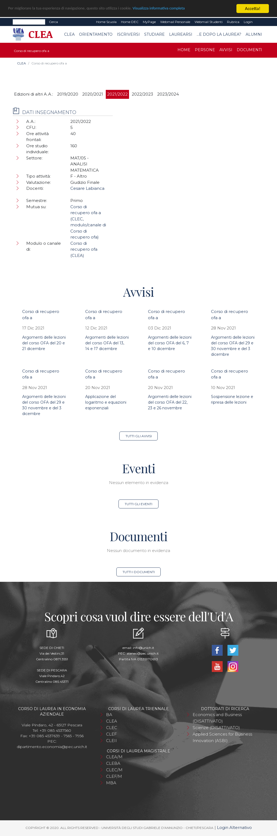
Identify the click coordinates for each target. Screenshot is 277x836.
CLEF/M (114, 776)
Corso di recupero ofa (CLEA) (83, 249)
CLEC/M (114, 769)
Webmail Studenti (208, 22)
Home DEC (129, 22)
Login (248, 22)
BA (109, 714)
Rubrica (233, 22)
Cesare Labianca (87, 188)
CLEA (69, 34)
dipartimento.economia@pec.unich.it (52, 746)
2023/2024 (168, 94)
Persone (205, 49)
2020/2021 (92, 94)
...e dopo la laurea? (219, 34)
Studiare (154, 34)
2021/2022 (117, 94)
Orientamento (96, 34)
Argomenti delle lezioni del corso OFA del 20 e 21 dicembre (44, 343)
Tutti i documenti (139, 572)
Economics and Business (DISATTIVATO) (217, 718)
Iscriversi (128, 34)
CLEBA (113, 763)
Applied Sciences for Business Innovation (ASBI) (222, 737)
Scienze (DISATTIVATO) (216, 727)
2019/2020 (67, 94)
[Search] (29, 22)
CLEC (111, 727)
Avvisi (225, 49)
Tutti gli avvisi (139, 436)
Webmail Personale (175, 22)
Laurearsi (180, 34)
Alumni (254, 34)
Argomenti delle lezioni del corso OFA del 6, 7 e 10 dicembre (170, 343)
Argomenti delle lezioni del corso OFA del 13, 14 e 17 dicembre (107, 343)
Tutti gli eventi (138, 504)
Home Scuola (106, 22)
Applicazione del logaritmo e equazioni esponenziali (105, 402)
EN (259, 21)
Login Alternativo (234, 827)
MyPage (149, 22)
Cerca (53, 22)
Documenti (249, 49)
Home (183, 49)
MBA (111, 782)
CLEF (111, 734)
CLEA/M (114, 756)
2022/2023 (142, 94)
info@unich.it (143, 648)
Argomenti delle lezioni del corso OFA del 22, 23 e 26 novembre (170, 402)
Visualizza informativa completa (178, 9)
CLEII (111, 740)
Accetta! (252, 8)
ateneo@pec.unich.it (143, 653)
